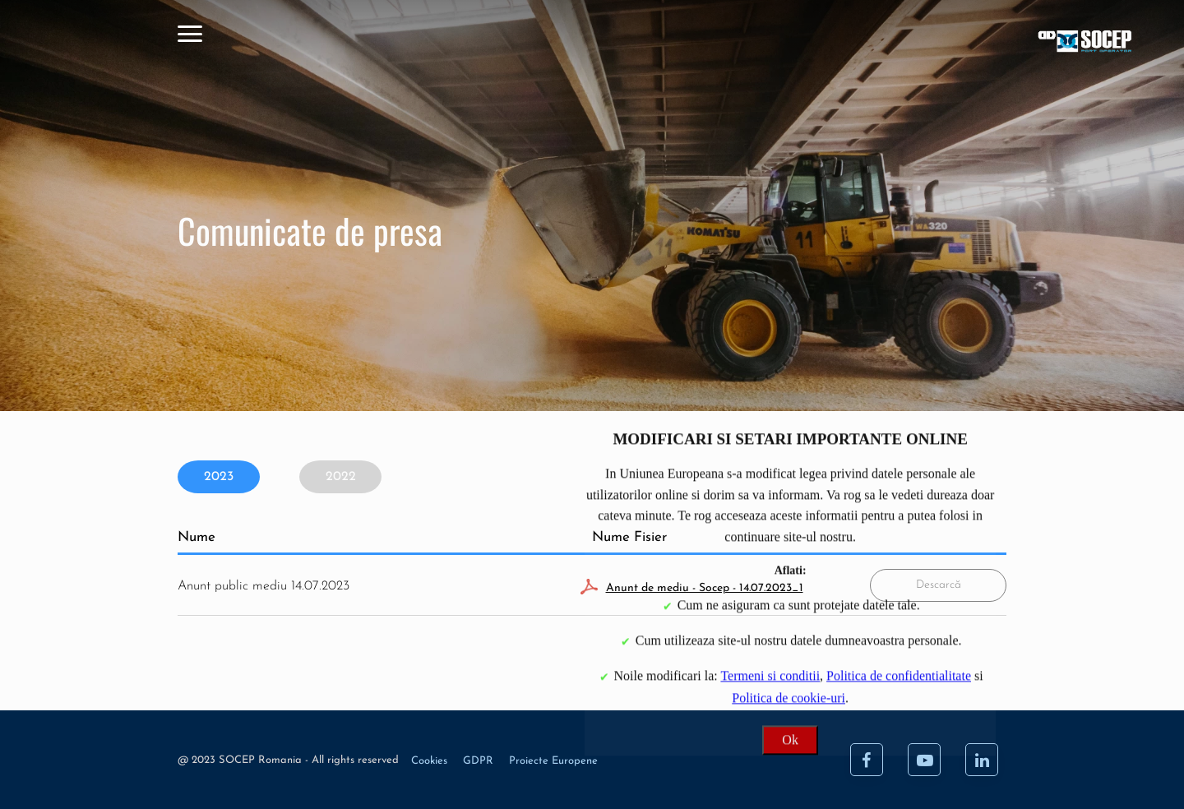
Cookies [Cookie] (431, 761)
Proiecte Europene (553, 761)
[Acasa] (961, 43)
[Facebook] (866, 759)
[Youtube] (924, 759)
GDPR (480, 761)
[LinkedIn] (981, 759)
